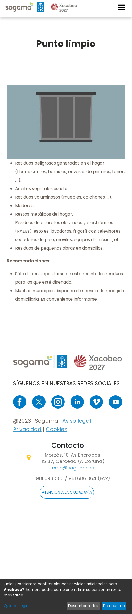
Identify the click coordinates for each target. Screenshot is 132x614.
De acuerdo (114, 605)
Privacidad (27, 429)
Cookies (56, 429)
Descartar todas (83, 605)
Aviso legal (76, 420)
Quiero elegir (15, 605)
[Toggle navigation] (121, 7)
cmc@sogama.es (73, 467)
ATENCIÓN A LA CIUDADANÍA (67, 492)
